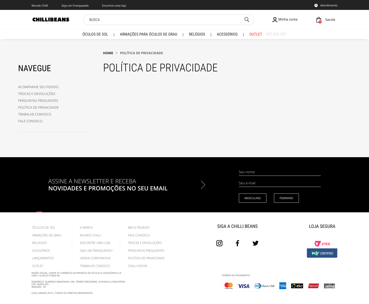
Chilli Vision (137, 266)
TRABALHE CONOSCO (34, 114)
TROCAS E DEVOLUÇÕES (36, 94)
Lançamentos (43, 258)
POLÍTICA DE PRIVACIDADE (38, 107)
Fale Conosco (139, 235)
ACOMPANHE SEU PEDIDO (38, 87)
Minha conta (284, 19)
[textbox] (169, 19)
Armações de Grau (46, 235)
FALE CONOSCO (30, 121)
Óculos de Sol (95, 34)
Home (108, 53)
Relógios (197, 34)
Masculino (253, 198)
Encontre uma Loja (95, 243)
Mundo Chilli (40, 6)
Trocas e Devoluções (145, 243)
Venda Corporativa (95, 258)
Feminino (286, 198)
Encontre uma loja (114, 6)
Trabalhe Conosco (95, 266)
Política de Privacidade (146, 258)
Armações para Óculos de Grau (148, 34)
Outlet (268, 34)
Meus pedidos (139, 227)
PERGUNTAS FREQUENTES (38, 101)
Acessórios (227, 34)
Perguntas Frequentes (146, 250)
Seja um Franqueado (75, 6)
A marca (86, 227)
